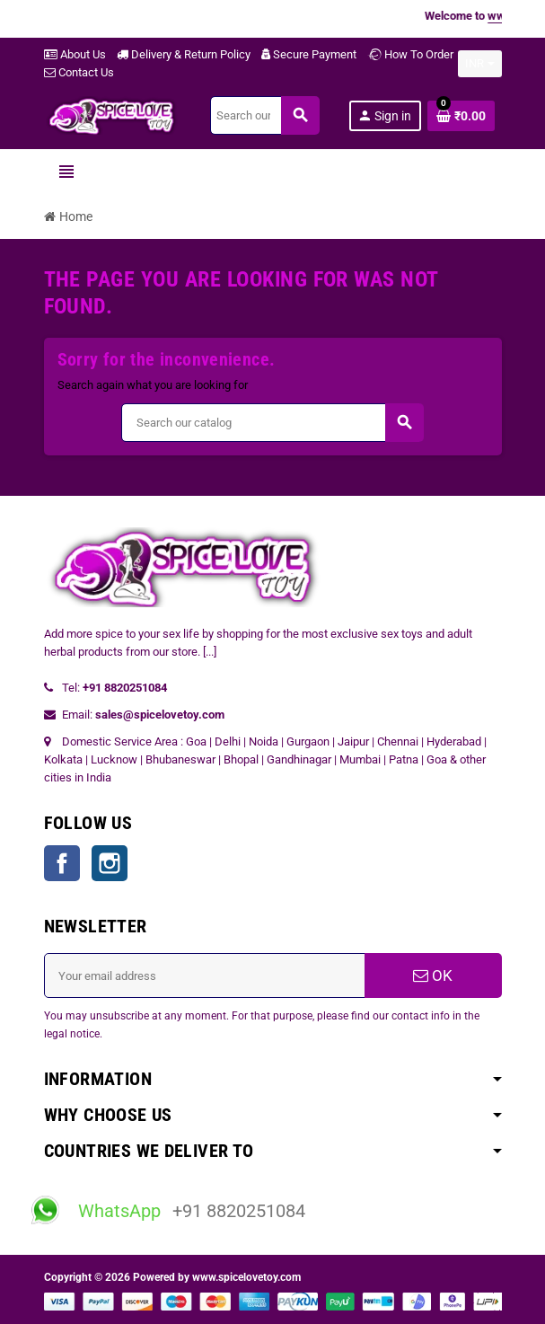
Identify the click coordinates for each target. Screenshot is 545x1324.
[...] (209, 651)
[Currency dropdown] (480, 63)
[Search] (265, 115)
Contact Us (79, 72)
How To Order (410, 54)
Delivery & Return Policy (184, 54)
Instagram (109, 863)
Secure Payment (308, 54)
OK (433, 975)
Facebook (62, 863)
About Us (75, 54)
